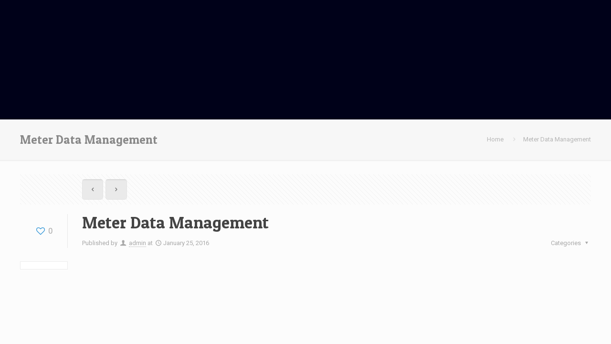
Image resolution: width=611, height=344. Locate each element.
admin (137, 243)
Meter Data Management (557, 139)
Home (495, 139)
